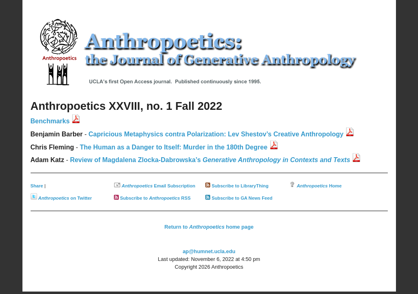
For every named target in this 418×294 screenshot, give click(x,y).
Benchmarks (50, 121)
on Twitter (65, 198)
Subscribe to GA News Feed (242, 198)
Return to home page (209, 227)
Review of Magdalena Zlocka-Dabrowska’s (210, 159)
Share (37, 185)
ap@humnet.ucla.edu (208, 251)
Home (319, 185)
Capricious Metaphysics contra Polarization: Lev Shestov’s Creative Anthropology (216, 134)
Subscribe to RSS (155, 198)
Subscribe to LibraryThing (240, 185)
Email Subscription (158, 185)
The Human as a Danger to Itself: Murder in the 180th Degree (173, 147)
